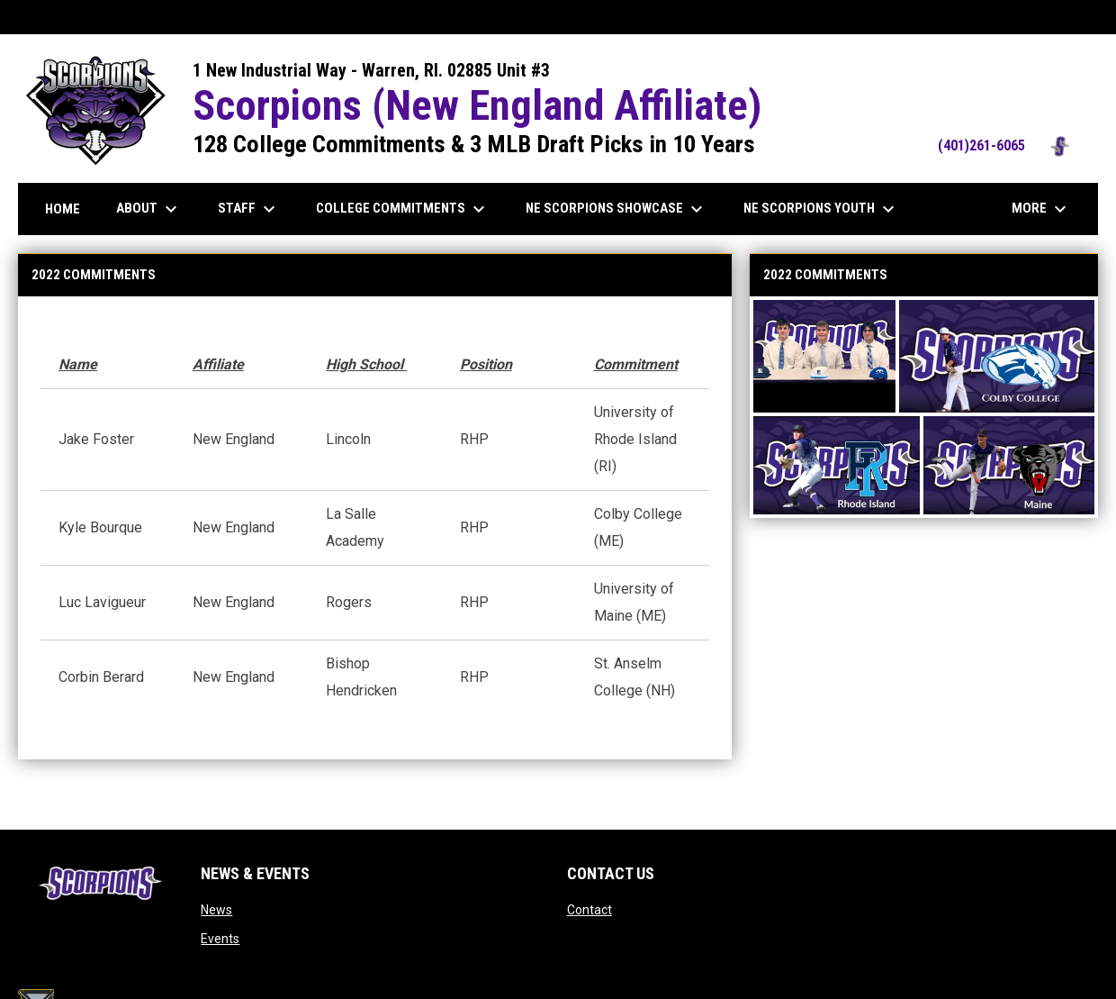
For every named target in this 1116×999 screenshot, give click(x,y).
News (216, 910)
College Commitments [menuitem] (403, 209)
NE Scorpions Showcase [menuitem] (616, 209)
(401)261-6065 (1009, 145)
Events (220, 938)
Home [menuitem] (62, 209)
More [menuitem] (1041, 209)
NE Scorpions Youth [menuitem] (821, 209)
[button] (824, 356)
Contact (589, 910)
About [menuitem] (149, 209)
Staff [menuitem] (249, 209)
